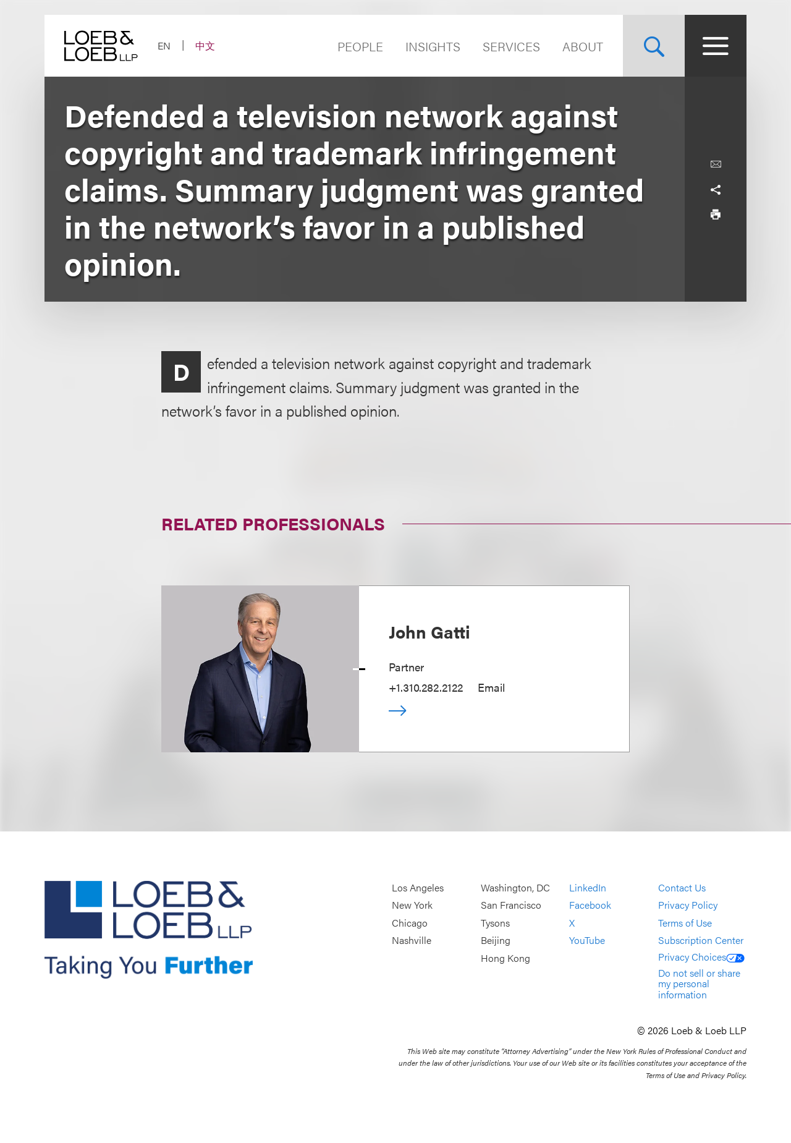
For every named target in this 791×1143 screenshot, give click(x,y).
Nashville (411, 940)
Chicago (410, 923)
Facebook (590, 905)
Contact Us (682, 887)
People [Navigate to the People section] (360, 46)
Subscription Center (700, 940)
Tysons (495, 923)
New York (412, 905)
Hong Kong (505, 958)
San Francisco (511, 905)
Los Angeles (418, 887)
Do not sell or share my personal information (699, 983)
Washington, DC (515, 887)
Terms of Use (685, 923)
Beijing (495, 940)
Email (491, 687)
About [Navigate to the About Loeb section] (582, 46)
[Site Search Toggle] (654, 46)
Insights (432, 46)
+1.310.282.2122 (426, 687)
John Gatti (429, 631)
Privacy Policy (687, 905)
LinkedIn (587, 887)
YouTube (587, 940)
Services (511, 46)
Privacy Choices (701, 957)
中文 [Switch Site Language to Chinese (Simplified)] (205, 45)
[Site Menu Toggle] (716, 46)
